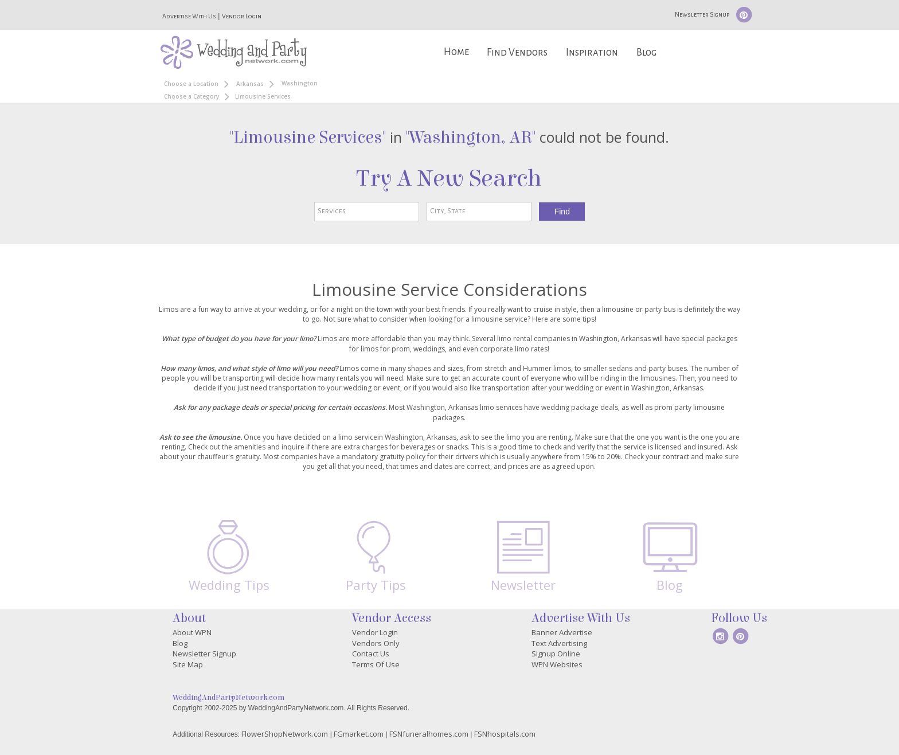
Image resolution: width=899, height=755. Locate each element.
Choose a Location (191, 84)
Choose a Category (191, 96)
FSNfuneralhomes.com (428, 734)
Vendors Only (376, 643)
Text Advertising (559, 643)
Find (562, 211)
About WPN (192, 632)
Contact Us (370, 653)
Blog (646, 52)
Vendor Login (241, 16)
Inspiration (592, 52)
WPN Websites (557, 664)
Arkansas (250, 84)
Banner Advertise (561, 632)
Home (456, 51)
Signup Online (555, 653)
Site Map (188, 664)
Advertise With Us (189, 16)
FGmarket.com (359, 734)
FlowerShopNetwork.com (284, 734)
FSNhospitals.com (505, 734)
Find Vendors (517, 52)
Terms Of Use (376, 664)
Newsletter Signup (702, 14)
